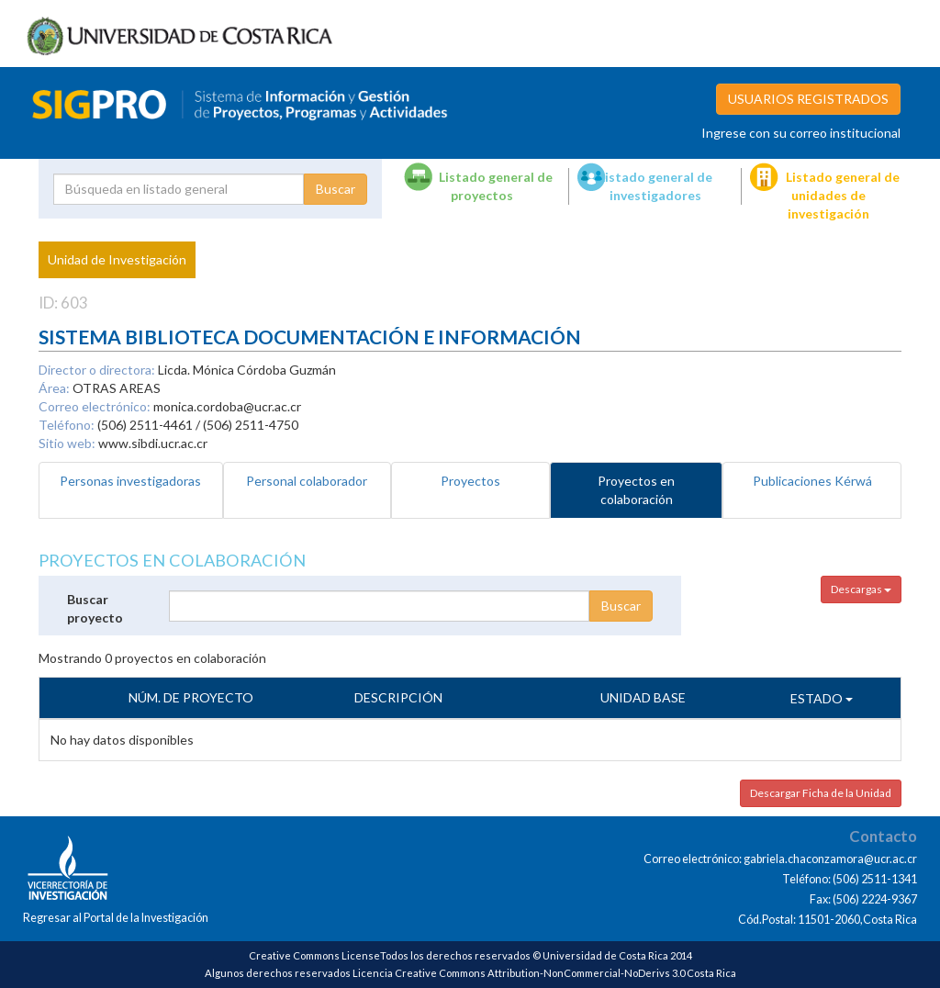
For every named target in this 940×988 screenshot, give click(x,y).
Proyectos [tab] (470, 480)
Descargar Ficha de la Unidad (820, 793)
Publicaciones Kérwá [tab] (812, 480)
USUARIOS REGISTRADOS (808, 99)
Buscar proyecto (95, 608)
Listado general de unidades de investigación (843, 195)
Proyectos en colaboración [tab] (636, 490)
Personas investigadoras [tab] (130, 480)
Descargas (861, 589)
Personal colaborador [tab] (306, 480)
